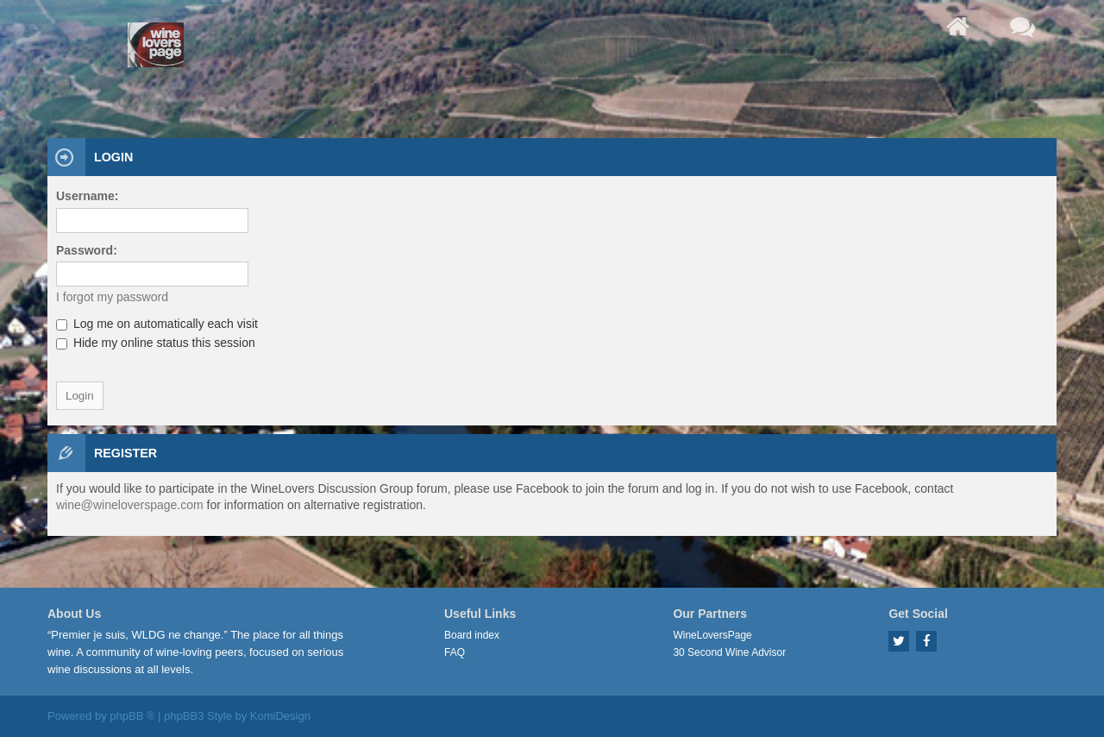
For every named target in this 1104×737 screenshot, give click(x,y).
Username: (87, 196)
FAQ (454, 652)
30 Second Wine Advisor (729, 652)
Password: (86, 250)
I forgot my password (112, 297)
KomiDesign (280, 715)
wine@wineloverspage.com (130, 505)
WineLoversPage (712, 635)
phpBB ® (132, 715)
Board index (471, 635)
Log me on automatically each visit (157, 324)
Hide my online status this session (155, 343)
